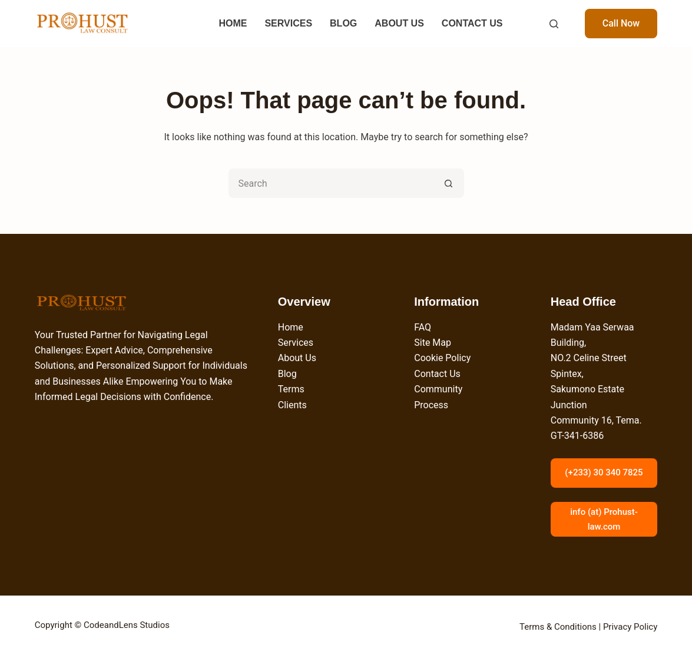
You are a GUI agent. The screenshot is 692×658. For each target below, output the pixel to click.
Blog (287, 373)
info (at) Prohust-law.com (604, 519)
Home (290, 327)
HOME (232, 23)
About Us (297, 357)
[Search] (553, 23)
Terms (291, 389)
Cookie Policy (442, 357)
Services (295, 342)
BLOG (343, 23)
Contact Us (437, 373)
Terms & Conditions (558, 626)
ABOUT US (399, 23)
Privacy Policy (630, 626)
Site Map (432, 342)
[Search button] (449, 183)
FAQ (422, 327)
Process (431, 405)
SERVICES (288, 23)
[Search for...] (332, 183)
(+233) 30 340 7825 (604, 472)
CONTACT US (472, 23)
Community (438, 389)
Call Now (621, 23)
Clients (292, 405)
